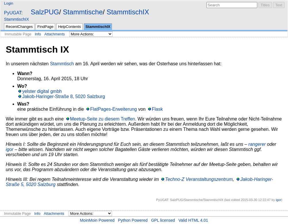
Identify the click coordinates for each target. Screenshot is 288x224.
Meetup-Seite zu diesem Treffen (102, 118)
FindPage (45, 26)
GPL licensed (163, 220)
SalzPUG (45, 12)
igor (9, 149)
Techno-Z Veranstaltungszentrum (199, 179)
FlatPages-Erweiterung (113, 109)
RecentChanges (19, 26)
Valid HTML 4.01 (193, 220)
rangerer (257, 144)
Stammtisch (62, 63)
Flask (157, 109)
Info (38, 34)
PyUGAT (12, 12)
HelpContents (69, 26)
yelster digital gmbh (42, 91)
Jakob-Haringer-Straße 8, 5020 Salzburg (63, 96)
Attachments (55, 34)
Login (8, 3)
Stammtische (83, 12)
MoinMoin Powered (97, 220)
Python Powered (133, 220)
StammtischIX (128, 12)
